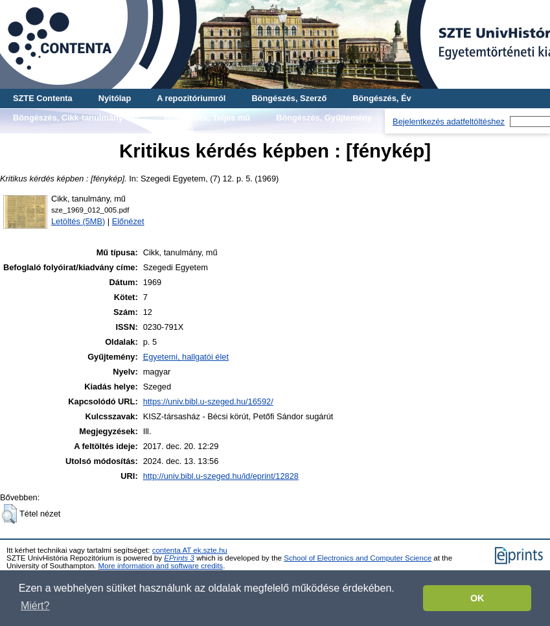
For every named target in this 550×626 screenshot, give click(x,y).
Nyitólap (114, 98)
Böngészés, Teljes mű (207, 117)
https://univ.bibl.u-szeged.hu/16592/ (208, 401)
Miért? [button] (35, 605)
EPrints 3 (179, 558)
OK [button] (477, 598)
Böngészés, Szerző (289, 98)
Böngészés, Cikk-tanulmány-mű (75, 117)
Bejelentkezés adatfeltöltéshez (449, 121)
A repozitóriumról (191, 98)
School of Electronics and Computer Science (357, 558)
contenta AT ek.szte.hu (189, 550)
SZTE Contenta (43, 98)
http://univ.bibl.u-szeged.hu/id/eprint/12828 (221, 476)
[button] (9, 514)
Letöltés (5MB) (78, 221)
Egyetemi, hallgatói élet (186, 357)
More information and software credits (160, 566)
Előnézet (128, 221)
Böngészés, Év (381, 98)
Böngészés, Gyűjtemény (324, 117)
